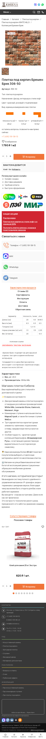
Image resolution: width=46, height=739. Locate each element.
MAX (4, 720)
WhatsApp (42, 4)
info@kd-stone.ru (12, 624)
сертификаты (7, 345)
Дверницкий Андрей (37, 730)
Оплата (23, 302)
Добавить (16, 169)
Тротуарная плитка (10, 650)
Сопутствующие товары (23, 516)
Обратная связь (23, 309)
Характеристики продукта (23, 287)
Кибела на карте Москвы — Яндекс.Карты (23, 712)
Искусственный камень (12, 642)
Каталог (15, 19)
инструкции (26, 345)
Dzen (16, 720)
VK (12, 720)
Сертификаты (23, 295)
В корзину (30, 157)
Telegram (39, 4)
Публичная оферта (10, 678)
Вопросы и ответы (10, 671)
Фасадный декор (9, 657)
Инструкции (23, 298)
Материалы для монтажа (12, 661)
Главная (5, 19)
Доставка (23, 306)
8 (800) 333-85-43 (13, 620)
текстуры (17, 345)
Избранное (32, 737)
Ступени (6, 653)
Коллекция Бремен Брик (12, 25)
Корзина (23, 737)
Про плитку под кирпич (11, 695)
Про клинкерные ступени (12, 691)
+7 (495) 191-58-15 (10, 136)
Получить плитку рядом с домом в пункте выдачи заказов (19, 228)
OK (20, 720)
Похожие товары (23, 520)
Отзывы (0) (23, 291)
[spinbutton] (6, 156)
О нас (5, 674)
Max (35, 4)
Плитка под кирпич (30, 19)
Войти (41, 737)
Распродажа (9, 218)
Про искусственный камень (13, 688)
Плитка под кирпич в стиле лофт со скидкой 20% (20, 222)
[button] (10, 156)
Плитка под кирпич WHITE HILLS (16, 22)
